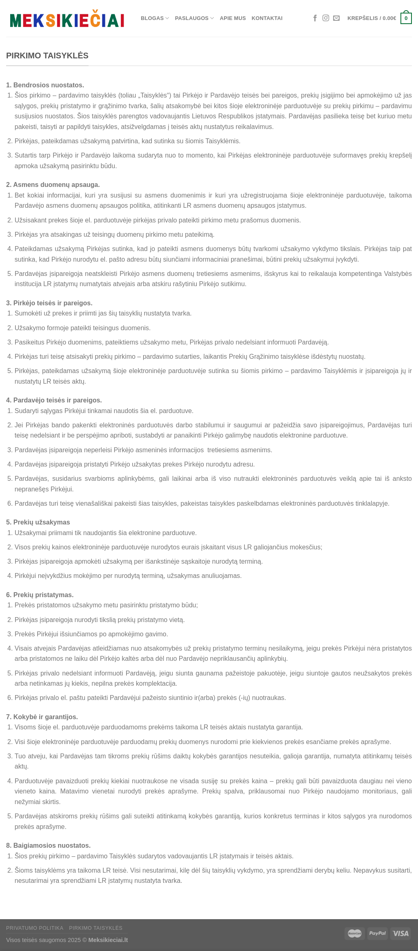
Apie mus (233, 18)
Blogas (155, 18)
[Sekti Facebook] (315, 18)
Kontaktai (267, 18)
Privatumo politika (34, 928)
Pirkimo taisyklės (95, 928)
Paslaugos (194, 18)
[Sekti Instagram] (325, 18)
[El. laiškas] (336, 18)
